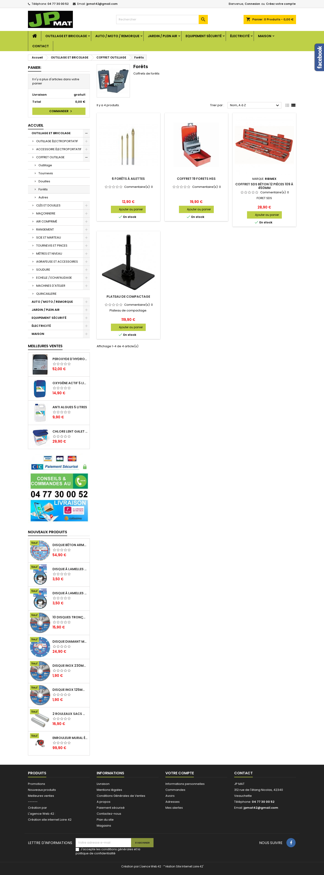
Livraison (103, 784)
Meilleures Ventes (45, 346)
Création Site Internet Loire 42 (183, 866)
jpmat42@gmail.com (102, 4)
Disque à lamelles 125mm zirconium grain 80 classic (70, 569)
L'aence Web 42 (150, 866)
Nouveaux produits (47, 532)
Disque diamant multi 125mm (70, 641)
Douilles (44, 181)
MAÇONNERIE (45, 213)
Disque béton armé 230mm (70, 545)
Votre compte (179, 773)
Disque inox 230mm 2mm (70, 665)
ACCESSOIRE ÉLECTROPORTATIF (58, 149)
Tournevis (45, 173)
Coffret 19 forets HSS (196, 178)
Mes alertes (174, 808)
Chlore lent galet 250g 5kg (70, 431)
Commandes (175, 790)
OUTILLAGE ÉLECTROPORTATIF (57, 141)
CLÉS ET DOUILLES (48, 205)
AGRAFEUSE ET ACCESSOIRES (57, 261)
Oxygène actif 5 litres (70, 383)
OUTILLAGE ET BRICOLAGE (66, 36)
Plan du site (105, 819)
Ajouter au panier (131, 209)
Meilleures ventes (41, 796)
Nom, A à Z (255, 105)
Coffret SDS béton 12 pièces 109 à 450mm (264, 186)
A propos (103, 802)
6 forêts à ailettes (128, 178)
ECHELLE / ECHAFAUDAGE (54, 277)
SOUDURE (43, 269)
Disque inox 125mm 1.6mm (70, 690)
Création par (37, 808)
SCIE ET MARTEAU (48, 237)
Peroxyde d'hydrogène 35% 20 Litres (70, 359)
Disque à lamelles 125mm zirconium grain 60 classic (70, 593)
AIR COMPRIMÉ (46, 221)
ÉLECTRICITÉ (240, 36)
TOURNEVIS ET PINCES (51, 245)
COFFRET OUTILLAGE (50, 157)
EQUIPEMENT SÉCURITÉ (204, 36)
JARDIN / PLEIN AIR (162, 36)
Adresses (172, 802)
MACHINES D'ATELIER (50, 285)
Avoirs (170, 796)
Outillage (45, 165)
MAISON (264, 36)
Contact (40, 46)
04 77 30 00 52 (58, 4)
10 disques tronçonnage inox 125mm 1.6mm (70, 617)
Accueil (36, 125)
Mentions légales (109, 790)
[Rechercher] (162, 19)
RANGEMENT (45, 229)
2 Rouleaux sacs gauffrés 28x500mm (70, 714)
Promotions (36, 784)
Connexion (252, 4)
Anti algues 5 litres (69, 407)
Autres (43, 197)
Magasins (104, 825)
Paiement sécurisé (111, 808)
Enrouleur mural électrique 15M (70, 738)
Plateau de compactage (128, 296)
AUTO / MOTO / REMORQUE (117, 36)
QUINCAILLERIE (46, 294)
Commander (61, 111)
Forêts (43, 189)
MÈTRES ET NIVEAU (49, 253)
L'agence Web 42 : (41, 813)
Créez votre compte (281, 4)
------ (33, 802)
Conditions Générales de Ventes (121, 796)
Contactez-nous (109, 813)
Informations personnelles (185, 784)
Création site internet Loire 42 (49, 819)
